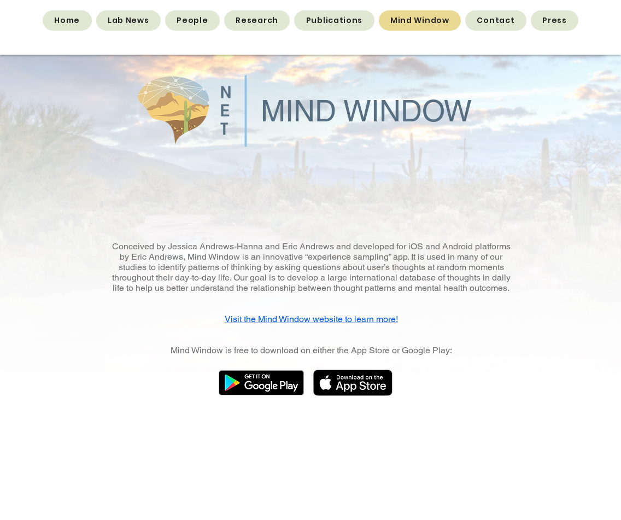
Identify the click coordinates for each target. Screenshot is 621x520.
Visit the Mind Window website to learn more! (311, 319)
